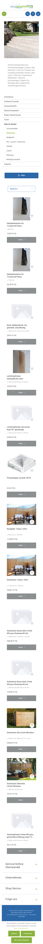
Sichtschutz (10, 133)
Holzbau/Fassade (11, 101)
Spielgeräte (10, 137)
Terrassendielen (12, 128)
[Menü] (4, 14)
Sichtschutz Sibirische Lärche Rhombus (16, 784)
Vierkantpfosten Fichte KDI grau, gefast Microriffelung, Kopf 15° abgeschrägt (20, 835)
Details (21, 240)
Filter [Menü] (21, 175)
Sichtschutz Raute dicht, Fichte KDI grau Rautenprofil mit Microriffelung (19, 632)
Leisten (9, 151)
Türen (6, 119)
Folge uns (11, 899)
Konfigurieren (28, 933)
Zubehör (9, 146)
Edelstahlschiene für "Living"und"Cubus (15, 224)
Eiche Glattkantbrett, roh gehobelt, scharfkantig (17, 326)
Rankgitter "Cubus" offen (17, 529)
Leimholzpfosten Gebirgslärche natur (15, 377)
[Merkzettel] (32, 14)
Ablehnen (14, 933)
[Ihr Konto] (37, 14)
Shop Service (13, 888)
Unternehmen (13, 878)
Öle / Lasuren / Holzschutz (15, 142)
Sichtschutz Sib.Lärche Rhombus (20, 732)
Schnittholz (8, 97)
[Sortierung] (21, 189)
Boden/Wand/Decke (12, 115)
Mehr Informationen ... (21, 928)
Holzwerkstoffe (10, 106)
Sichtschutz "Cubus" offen (17, 580)
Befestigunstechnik (13, 159)
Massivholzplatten (11, 110)
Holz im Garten (10, 124)
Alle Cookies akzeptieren (21, 940)
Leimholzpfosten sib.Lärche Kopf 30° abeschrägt (18, 428)
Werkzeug (9, 155)
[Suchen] (27, 14)
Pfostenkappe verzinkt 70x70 (19, 478)
